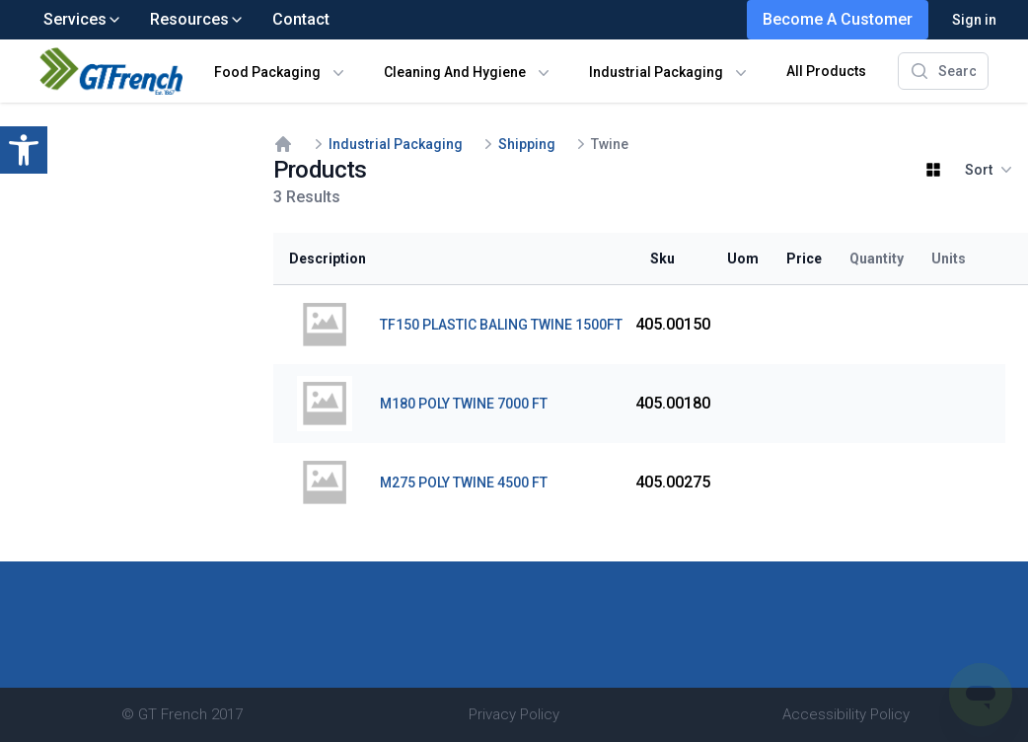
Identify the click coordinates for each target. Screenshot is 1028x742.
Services (82, 19)
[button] (23, 150)
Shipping (526, 144)
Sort (988, 170)
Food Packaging (267, 72)
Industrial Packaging (656, 72)
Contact (301, 19)
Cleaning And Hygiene (455, 72)
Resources (197, 19)
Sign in (974, 20)
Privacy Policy (514, 714)
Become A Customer (838, 19)
